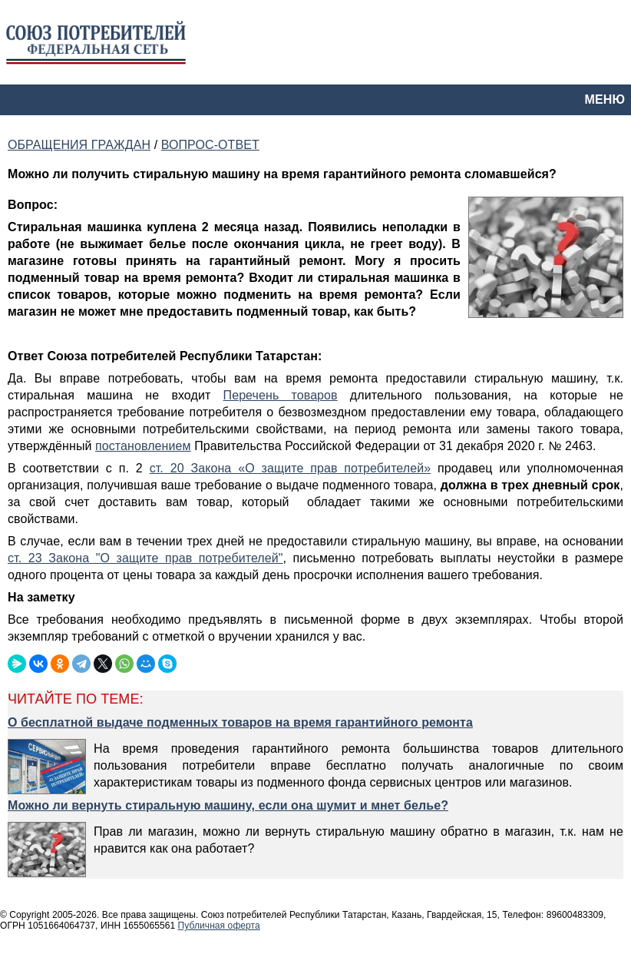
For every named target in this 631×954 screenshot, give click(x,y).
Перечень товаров (280, 395)
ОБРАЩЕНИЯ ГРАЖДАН (79, 144)
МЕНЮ (605, 99)
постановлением (143, 445)
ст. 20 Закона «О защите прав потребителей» (290, 468)
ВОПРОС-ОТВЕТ (210, 144)
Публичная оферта (219, 925)
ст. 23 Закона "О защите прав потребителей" (145, 558)
